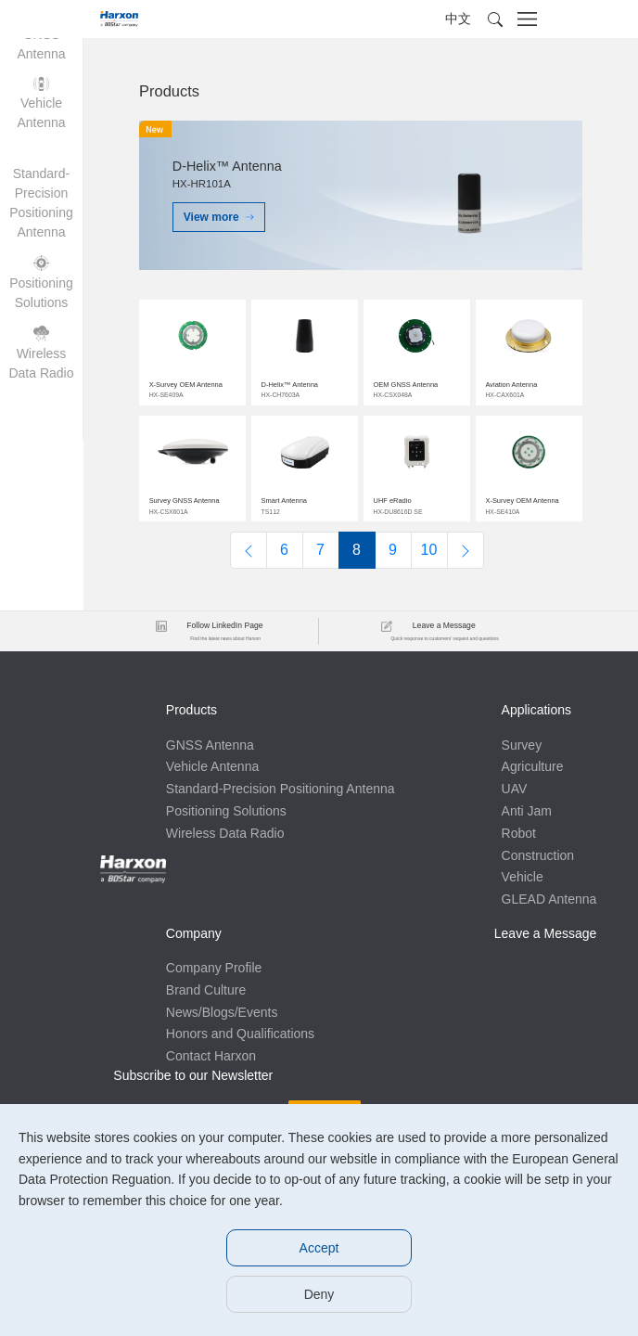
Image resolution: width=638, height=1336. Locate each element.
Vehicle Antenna (212, 760)
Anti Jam (191, 984)
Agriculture (197, 939)
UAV (179, 962)
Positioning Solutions (226, 827)
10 (429, 544)
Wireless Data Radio (225, 849)
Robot (183, 1006)
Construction (202, 1028)
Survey (186, 917)
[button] (495, 19)
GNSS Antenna (210, 739)
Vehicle (187, 1050)
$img (192, 349)
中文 (458, 18)
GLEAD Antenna (214, 1072)
